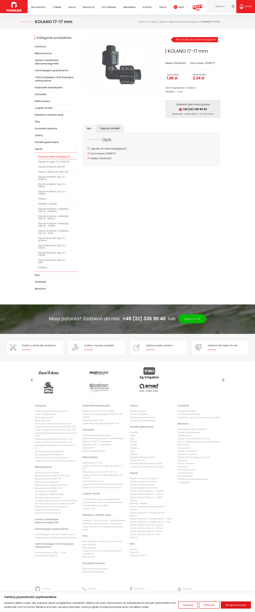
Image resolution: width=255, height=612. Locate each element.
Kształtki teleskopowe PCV (142, 444)
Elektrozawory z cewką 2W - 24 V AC (99, 458)
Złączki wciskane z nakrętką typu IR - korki (53, 232)
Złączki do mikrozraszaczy (48, 499)
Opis (89, 128)
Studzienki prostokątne (189, 401)
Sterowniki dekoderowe (93, 437)
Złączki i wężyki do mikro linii (53, 171)
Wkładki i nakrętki (47, 203)
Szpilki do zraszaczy (187, 441)
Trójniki (133, 431)
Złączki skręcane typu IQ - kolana (52, 246)
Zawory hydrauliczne (92, 467)
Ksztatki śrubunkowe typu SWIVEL (146, 450)
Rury (37, 275)
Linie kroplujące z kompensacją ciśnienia (55, 521)
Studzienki (40, 281)
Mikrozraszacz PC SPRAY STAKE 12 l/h (52, 462)
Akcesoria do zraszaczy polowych (52, 444)
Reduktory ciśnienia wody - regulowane (102, 510)
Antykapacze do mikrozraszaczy (51, 493)
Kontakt (147, 7)
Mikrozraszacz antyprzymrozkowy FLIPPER (55, 490)
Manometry (183, 431)
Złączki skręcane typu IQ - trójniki (52, 254)
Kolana (133, 428)
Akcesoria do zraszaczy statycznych (53, 410)
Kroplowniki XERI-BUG (92, 407)
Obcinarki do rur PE (187, 456)
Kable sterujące (185, 462)
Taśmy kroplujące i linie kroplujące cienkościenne (54, 79)
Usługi (71, 7)
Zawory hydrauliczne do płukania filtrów (102, 471)
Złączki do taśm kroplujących (54, 156)
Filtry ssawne (184, 434)
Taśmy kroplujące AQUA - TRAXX (50, 539)
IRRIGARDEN (129, 7)
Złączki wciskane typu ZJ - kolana (52, 185)
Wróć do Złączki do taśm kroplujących (196, 39)
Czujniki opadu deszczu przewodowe (100, 486)
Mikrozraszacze (43, 53)
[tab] (89, 128)
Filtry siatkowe (89, 531)
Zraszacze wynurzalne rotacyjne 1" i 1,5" (54, 425)
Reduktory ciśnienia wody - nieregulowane (103, 507)
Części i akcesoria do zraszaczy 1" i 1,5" (54, 429)
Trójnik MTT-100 (137, 447)
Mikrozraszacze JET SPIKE (47, 459)
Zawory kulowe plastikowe (143, 407)
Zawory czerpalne (139, 401)
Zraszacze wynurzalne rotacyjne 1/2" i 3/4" (55, 413)
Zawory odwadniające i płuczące (194, 425)
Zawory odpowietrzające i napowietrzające (199, 428)
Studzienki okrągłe (186, 398)
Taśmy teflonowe (186, 450)
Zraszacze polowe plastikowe (49, 438)
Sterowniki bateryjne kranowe (96, 422)
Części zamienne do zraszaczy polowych (55, 447)
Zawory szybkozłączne (189, 419)
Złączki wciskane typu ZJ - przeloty (52, 178)
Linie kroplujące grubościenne (51, 70)
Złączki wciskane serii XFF (51, 166)
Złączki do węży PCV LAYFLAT (53, 161)
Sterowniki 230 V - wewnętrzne (97, 428)
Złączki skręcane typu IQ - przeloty (52, 239)
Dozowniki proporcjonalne (95, 555)
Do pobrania (108, 7)
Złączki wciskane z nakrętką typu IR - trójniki (53, 224)
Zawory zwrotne (137, 398)
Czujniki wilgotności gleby (95, 492)
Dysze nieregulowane (45, 401)
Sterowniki (40, 94)
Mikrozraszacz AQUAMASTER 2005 (51, 472)
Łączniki (134, 419)
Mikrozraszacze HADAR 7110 (48, 465)
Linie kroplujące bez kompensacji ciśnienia (56, 524)
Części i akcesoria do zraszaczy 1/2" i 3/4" (55, 416)
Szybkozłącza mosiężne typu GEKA (147, 453)
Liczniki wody (88, 495)
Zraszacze (40, 46)
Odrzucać (209, 605)
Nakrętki (134, 441)
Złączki (38, 149)
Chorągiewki (184, 469)
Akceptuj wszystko (236, 605)
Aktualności (38, 7)
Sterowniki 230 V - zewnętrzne (96, 431)
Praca (162, 7)
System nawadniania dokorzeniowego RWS (47, 62)
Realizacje (88, 7)
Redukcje (134, 434)
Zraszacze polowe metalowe (49, 441)
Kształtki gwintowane (47, 142)
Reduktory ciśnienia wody (49, 114)
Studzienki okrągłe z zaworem (192, 416)
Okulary (42, 198)
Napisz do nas (192, 318)
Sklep (181, 7)
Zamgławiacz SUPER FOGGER (49, 481)
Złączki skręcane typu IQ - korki (52, 261)
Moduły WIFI (88, 434)
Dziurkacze (183, 453)
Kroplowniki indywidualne (49, 87)
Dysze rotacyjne (42, 407)
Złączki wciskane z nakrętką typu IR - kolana (53, 217)
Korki (132, 438)
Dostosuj (188, 605)
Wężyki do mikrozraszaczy (48, 496)
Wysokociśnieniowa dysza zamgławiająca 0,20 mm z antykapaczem (56, 486)
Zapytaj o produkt (113, 128)
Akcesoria (40, 288)
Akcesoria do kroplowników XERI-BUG (100, 410)
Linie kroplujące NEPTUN (46, 542)
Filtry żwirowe (88, 543)
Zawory (39, 135)
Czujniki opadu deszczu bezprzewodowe (102, 489)
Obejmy (42, 267)
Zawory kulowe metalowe (142, 404)
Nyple (132, 422)
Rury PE (133, 536)
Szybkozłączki (184, 422)
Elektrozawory (42, 101)
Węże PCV (134, 539)
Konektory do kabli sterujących (193, 465)
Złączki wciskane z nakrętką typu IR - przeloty (53, 210)
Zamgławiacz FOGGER (46, 478)
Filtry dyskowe (89, 534)
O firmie (57, 7)
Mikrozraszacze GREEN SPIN (48, 475)
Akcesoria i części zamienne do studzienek (199, 404)
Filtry (37, 121)
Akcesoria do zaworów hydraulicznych (101, 474)
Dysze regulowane (44, 404)
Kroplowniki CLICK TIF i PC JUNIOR (98, 398)
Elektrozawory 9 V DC (92, 449)
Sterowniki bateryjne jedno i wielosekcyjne (102, 425)
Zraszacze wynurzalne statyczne (51, 398)
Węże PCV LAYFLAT (138, 542)
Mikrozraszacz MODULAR (46, 468)
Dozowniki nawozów (46, 128)
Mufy (132, 425)
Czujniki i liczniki (43, 108)
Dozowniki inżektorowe (93, 558)
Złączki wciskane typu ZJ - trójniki (52, 192)
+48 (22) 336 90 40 (193, 109)
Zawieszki (182, 447)
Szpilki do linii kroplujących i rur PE (194, 444)
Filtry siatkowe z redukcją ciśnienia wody (102, 528)
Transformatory (185, 459)
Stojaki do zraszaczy (188, 438)
